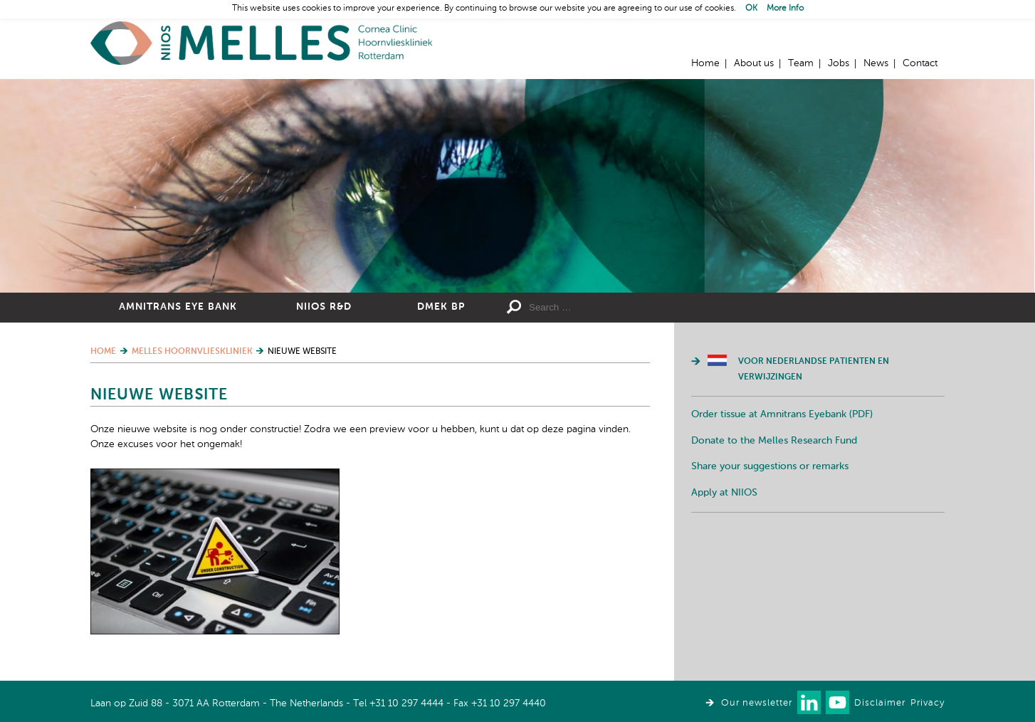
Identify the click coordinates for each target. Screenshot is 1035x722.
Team (801, 63)
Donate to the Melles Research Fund (774, 441)
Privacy (927, 703)
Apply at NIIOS (724, 493)
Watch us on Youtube (837, 702)
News (875, 63)
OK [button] (751, 8)
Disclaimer (879, 703)
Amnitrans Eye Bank (178, 307)
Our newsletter (756, 703)
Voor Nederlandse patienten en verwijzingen (813, 369)
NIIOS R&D (324, 307)
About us (754, 63)
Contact (920, 63)
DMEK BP (441, 307)
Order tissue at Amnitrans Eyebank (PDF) (782, 414)
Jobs (838, 63)
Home (261, 43)
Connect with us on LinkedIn (809, 702)
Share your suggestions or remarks (770, 466)
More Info (785, 8)
